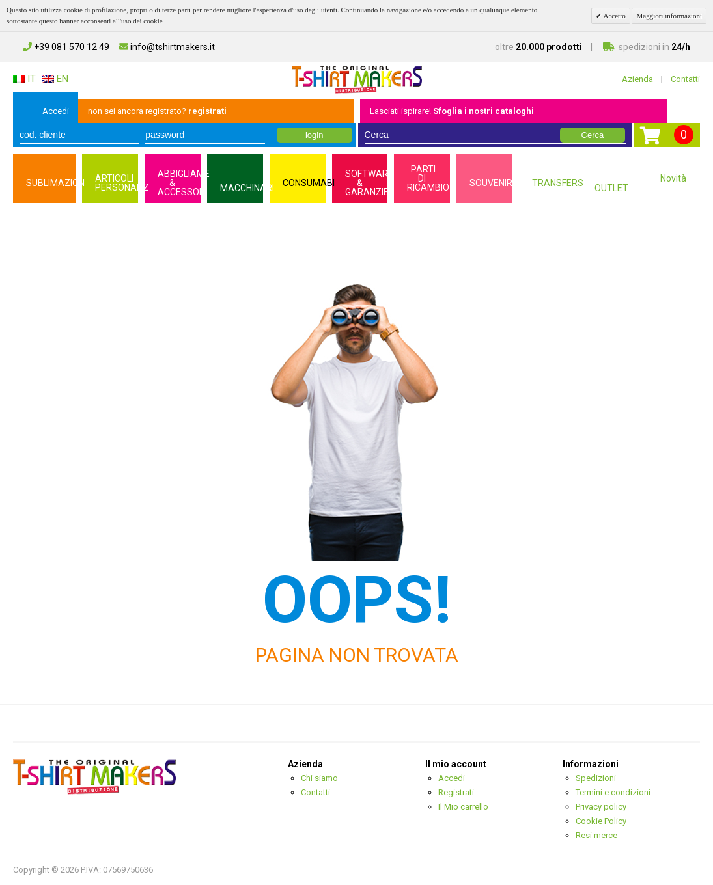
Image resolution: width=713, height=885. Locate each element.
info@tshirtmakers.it (167, 47)
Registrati (456, 792)
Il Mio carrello (463, 806)
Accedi (55, 111)
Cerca (592, 135)
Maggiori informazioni (669, 16)
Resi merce (596, 835)
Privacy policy (601, 806)
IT (24, 79)
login (314, 135)
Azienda (637, 79)
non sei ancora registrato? (157, 111)
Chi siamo (319, 778)
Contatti (685, 79)
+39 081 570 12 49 (66, 47)
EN (55, 79)
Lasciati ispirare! (452, 111)
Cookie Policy (601, 821)
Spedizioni (596, 778)
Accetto (613, 16)
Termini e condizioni (613, 792)
